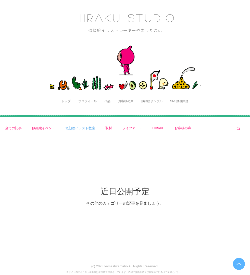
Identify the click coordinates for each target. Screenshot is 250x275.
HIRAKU (158, 128)
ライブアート (132, 128)
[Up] (239, 264)
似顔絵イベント (43, 128)
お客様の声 (182, 128)
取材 (108, 128)
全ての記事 (13, 128)
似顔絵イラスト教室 (80, 128)
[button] (238, 129)
